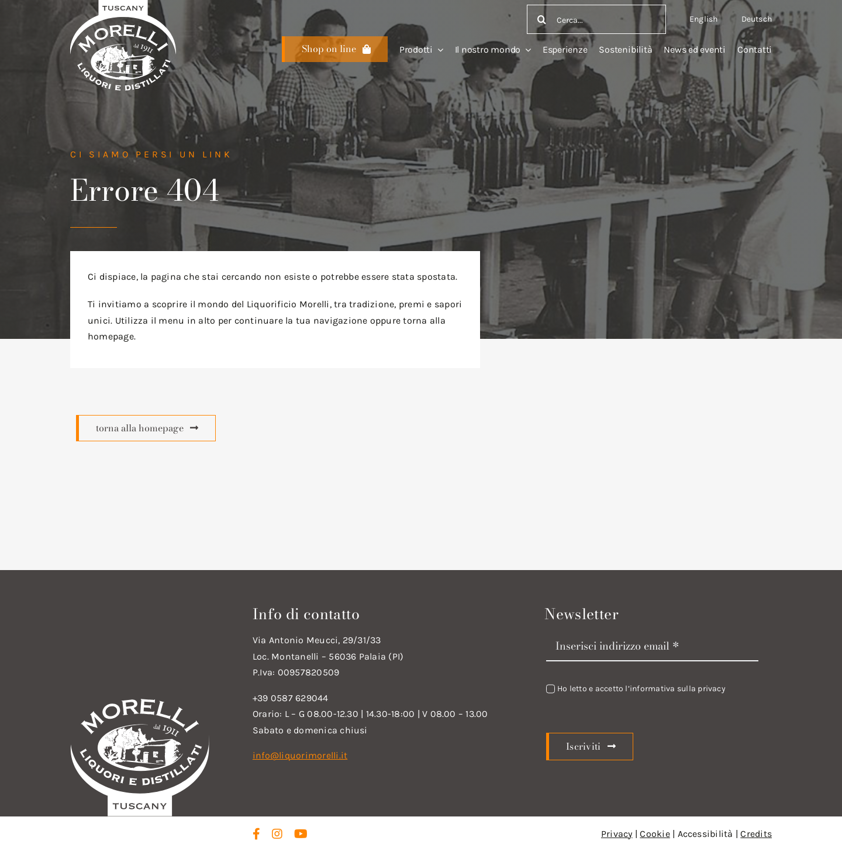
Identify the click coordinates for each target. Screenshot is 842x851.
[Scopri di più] (335, 49)
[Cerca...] (596, 19)
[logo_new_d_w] (139, 701)
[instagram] (277, 834)
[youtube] (301, 834)
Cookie (655, 833)
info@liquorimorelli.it (300, 755)
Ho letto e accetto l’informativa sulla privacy (641, 689)
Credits (756, 833)
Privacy (617, 833)
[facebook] (256, 834)
